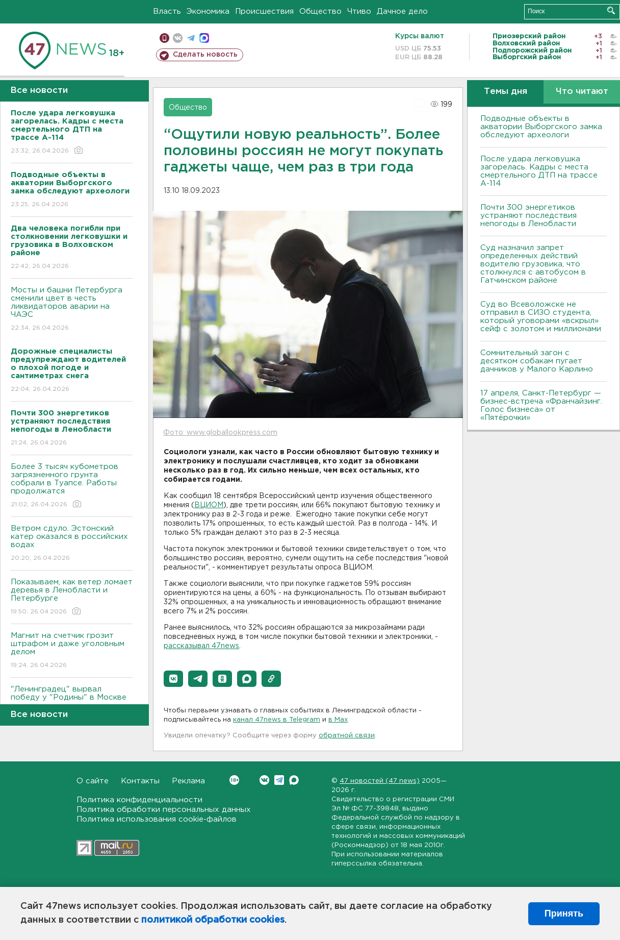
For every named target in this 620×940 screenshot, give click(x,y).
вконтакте (178, 38)
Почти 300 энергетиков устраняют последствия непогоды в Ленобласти (528, 215)
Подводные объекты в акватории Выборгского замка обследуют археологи (541, 126)
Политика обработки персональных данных (163, 809)
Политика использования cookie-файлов (156, 819)
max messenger (204, 38)
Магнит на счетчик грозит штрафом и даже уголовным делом (72, 651)
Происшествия (264, 11)
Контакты (140, 781)
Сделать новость (205, 55)
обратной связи (347, 735)
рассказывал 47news (201, 646)
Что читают (582, 91)
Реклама (188, 781)
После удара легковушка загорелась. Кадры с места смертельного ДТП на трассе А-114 (539, 171)
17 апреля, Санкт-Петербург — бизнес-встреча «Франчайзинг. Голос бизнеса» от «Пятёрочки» (541, 405)
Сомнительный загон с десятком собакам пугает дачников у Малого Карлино (536, 361)
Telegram (279, 780)
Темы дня (505, 91)
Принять (564, 913)
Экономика (208, 11)
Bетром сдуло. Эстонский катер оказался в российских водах (72, 543)
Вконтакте (234, 780)
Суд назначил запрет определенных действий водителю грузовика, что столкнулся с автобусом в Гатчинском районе (533, 264)
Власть (167, 11)
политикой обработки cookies (213, 920)
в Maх (338, 720)
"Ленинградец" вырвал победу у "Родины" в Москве (72, 700)
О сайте (92, 781)
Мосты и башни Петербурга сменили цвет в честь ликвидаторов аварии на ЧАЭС (72, 309)
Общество (320, 11)
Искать (611, 10)
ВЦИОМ (208, 505)
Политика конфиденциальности (139, 800)
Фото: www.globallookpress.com (220, 433)
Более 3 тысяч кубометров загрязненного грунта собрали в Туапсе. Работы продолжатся (72, 486)
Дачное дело (402, 11)
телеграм (191, 38)
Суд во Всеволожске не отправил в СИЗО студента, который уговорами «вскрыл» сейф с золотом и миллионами (540, 316)
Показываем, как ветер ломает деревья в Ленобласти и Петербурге (72, 597)
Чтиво (359, 11)
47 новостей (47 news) (380, 781)
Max (294, 780)
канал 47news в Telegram (276, 720)
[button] (173, 679)
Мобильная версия (164, 38)
